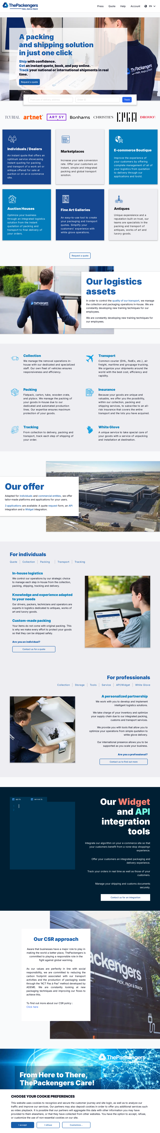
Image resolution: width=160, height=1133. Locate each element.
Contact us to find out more (124, 761)
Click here (32, 1006)
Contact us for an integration (125, 897)
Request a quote (29, 82)
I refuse (48, 1125)
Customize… (76, 1125)
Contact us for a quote (33, 649)
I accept (22, 1125)
